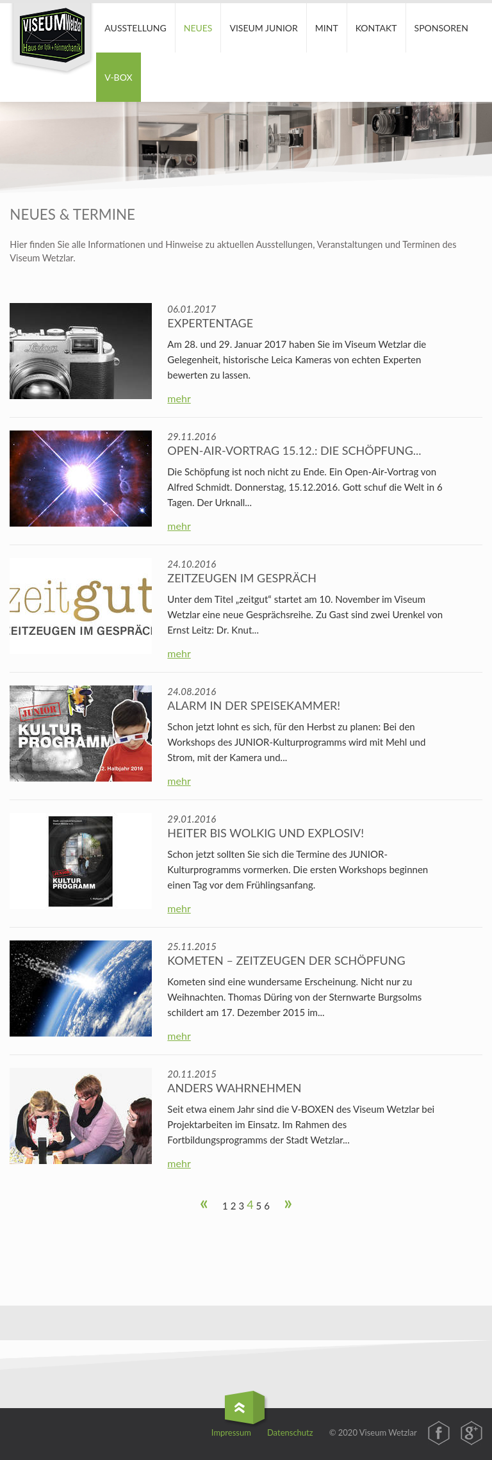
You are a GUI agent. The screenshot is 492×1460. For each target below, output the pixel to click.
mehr (178, 398)
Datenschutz (290, 1432)
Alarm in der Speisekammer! (253, 705)
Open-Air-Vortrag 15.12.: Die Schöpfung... (294, 450)
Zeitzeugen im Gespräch (241, 578)
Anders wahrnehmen (234, 1088)
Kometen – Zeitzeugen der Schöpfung (286, 960)
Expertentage (210, 323)
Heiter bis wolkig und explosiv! (265, 833)
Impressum (231, 1432)
